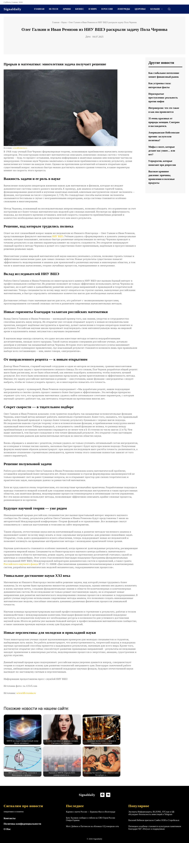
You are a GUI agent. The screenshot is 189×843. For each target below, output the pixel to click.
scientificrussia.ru (20, 148)
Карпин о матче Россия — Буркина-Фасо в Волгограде (90, 812)
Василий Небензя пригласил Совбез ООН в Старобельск (153, 820)
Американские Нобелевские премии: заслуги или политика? (162, 151)
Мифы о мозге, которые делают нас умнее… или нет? (163, 166)
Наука (64, 22)
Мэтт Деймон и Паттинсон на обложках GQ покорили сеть (92, 826)
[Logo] (12, 9)
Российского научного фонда (21, 564)
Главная (55, 22)
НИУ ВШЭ (57, 236)
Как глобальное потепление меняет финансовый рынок (160, 76)
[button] (169, 9)
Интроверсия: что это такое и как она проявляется (161, 119)
